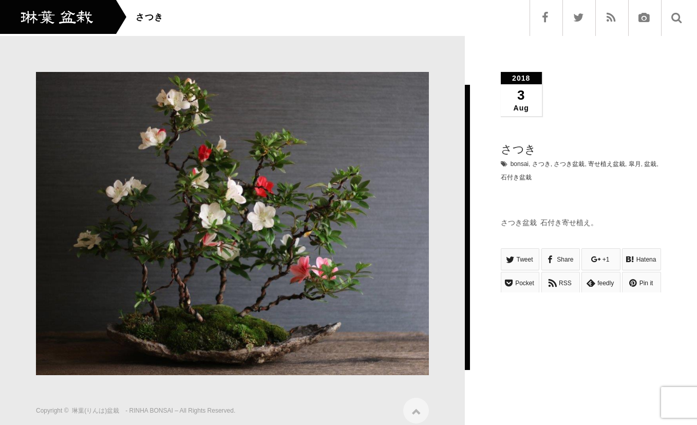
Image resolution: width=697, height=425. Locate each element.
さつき (541, 164)
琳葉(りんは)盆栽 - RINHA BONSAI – (125, 406)
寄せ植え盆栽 (606, 164)
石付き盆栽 (516, 177)
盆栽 (650, 164)
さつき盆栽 (569, 164)
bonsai (520, 164)
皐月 (635, 164)
